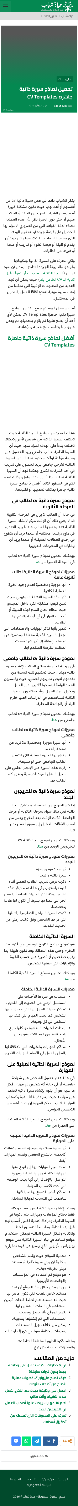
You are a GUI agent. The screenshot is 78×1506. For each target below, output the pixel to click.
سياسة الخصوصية (39, 1485)
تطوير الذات (64, 79)
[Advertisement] (39, 156)
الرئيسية (63, 1479)
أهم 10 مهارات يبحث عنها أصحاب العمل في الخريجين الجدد (35, 1405)
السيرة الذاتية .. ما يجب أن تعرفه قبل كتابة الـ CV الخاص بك (40, 276)
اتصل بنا (15, 1479)
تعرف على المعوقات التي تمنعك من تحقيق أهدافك (38, 1418)
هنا (37, 562)
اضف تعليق (39, 1455)
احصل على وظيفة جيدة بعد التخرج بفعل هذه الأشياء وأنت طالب (35, 1393)
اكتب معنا (31, 1479)
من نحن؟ (48, 1479)
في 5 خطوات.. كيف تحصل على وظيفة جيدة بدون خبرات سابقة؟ (37, 1368)
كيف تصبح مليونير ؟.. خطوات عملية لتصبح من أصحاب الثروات (39, 1380)
